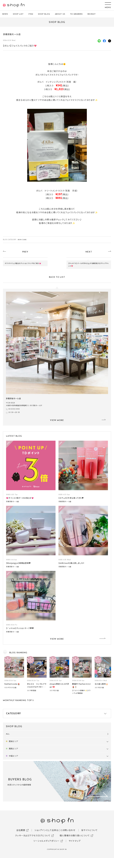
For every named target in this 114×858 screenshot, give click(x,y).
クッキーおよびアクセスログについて (32, 835)
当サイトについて (89, 830)
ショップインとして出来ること (48, 830)
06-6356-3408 (14, 409)
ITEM (30, 14)
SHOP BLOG (44, 14)
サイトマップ (75, 840)
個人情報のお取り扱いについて (75, 835)
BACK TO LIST (57, 277)
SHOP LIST (18, 14)
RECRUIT (92, 14)
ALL (8, 734)
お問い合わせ (68, 830)
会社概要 (20, 830)
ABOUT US (60, 14)
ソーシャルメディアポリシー (46, 840)
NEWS (5, 14)
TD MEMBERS (76, 14)
